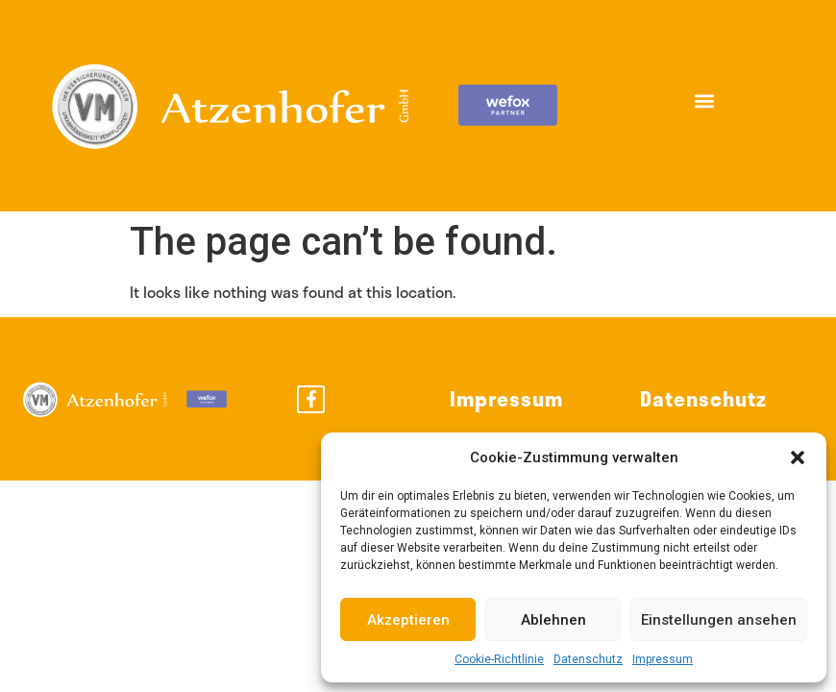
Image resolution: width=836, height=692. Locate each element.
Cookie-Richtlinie (499, 659)
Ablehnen (553, 620)
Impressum (662, 659)
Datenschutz (588, 659)
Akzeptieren (408, 620)
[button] (797, 457)
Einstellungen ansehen (719, 620)
